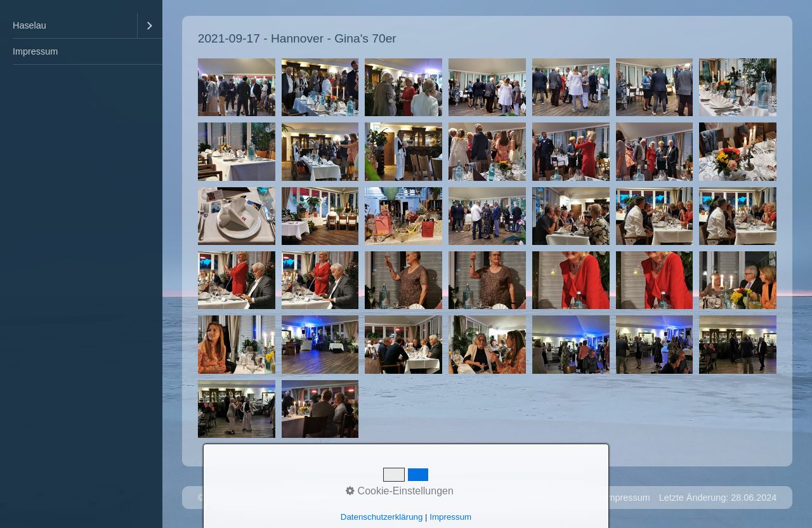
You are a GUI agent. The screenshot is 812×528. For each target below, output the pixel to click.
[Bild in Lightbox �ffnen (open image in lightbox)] (236, 87)
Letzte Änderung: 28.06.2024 (718, 497)
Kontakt (580, 497)
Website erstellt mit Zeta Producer (331, 497)
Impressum (35, 51)
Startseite (537, 497)
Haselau (29, 25)
